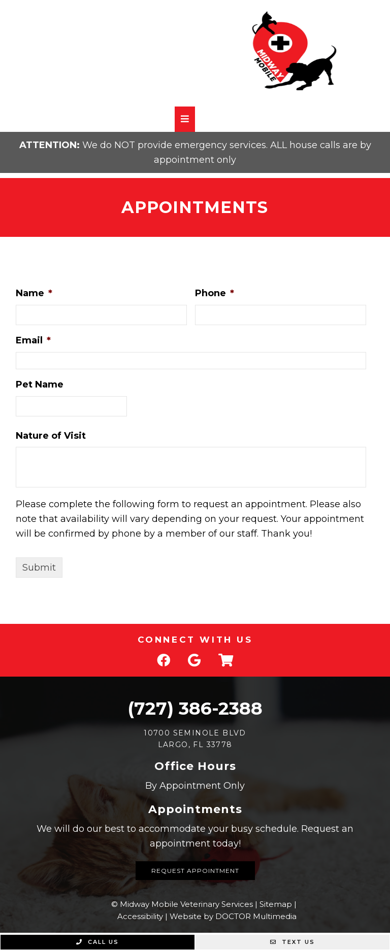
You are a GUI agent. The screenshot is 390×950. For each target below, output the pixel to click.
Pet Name (39, 384)
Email (33, 340)
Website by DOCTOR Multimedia (233, 916)
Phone (214, 293)
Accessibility (140, 916)
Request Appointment (195, 870)
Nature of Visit (51, 435)
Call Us (97, 941)
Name (34, 293)
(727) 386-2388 (195, 708)
